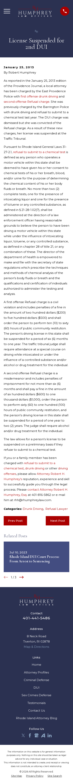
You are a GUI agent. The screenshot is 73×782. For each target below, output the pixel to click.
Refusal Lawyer (56, 509)
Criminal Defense (36, 680)
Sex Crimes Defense (36, 695)
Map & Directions (36, 647)
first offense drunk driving (39, 96)
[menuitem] (16, 776)
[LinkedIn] (49, 735)
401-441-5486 (36, 618)
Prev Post (15, 521)
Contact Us (36, 710)
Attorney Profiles (36, 672)
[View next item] (21, 577)
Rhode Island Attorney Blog (36, 718)
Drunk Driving (33, 509)
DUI (36, 687)
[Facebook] (30, 735)
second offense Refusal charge (26, 101)
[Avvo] (43, 735)
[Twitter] (23, 735)
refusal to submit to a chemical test (39, 152)
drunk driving (34, 468)
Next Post (57, 521)
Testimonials (36, 703)
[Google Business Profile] (36, 735)
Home (36, 664)
